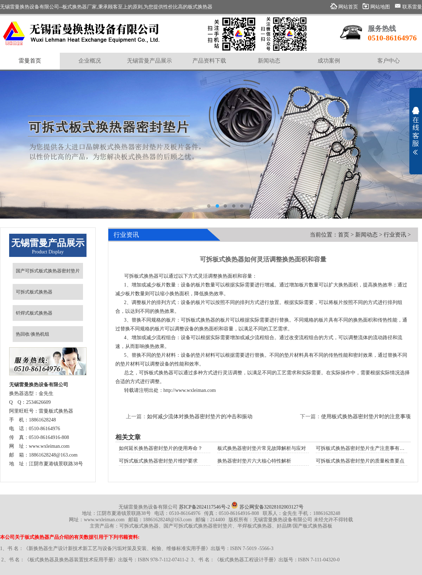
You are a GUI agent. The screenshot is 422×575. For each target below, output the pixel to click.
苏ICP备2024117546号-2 (204, 507)
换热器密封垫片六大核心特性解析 (254, 461)
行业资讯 (395, 235)
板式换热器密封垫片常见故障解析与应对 (261, 448)
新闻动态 (366, 235)
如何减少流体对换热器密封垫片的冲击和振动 (199, 416)
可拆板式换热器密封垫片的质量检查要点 (360, 461)
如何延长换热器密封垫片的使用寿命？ (161, 448)
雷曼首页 (30, 61)
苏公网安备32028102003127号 (267, 507)
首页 (343, 235)
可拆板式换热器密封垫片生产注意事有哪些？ (365, 448)
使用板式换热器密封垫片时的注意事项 (366, 416)
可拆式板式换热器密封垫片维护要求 (158, 461)
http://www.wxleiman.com (190, 390)
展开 (415, 130)
